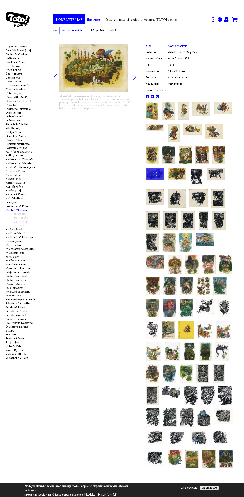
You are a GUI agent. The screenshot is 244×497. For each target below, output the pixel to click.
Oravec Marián (15, 283)
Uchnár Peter (14, 346)
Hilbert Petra (14, 139)
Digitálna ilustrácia (18, 108)
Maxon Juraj (14, 241)
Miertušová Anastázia (20, 248)
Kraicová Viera (15, 194)
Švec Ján (11, 334)
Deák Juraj (12, 104)
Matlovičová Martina (19, 237)
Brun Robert (13, 69)
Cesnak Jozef (13, 77)
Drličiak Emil (14, 116)
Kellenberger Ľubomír (19, 159)
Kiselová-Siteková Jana (20, 167)
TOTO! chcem (166, 19)
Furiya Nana (14, 132)
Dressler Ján (13, 112)
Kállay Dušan (14, 155)
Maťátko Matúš (16, 233)
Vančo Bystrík (15, 350)
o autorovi (20, 221)
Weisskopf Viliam (17, 357)
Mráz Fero (12, 256)
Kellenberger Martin (19, 163)
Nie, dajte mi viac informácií (100, 494)
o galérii (123, 19)
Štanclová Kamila (17, 326)
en (220, 19)
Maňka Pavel (14, 229)
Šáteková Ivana (15, 307)
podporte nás (69, 19)
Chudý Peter (13, 81)
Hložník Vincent (16, 147)
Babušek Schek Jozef (18, 50)
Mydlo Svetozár (15, 260)
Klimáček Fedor (15, 171)
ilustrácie (20, 225)
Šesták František (16, 315)
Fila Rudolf (13, 128)
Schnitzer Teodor (17, 311)
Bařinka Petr (14, 58)
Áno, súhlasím (189, 488)
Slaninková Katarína (19, 322)
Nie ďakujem (209, 488)
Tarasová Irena (15, 338)
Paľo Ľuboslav (14, 287)
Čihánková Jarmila (18, 85)
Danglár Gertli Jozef (18, 100)
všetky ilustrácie (72, 30)
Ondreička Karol (16, 276)
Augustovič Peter (16, 46)
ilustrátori (94, 19)
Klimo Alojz (13, 174)
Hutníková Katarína (19, 151)
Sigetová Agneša (16, 318)
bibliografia (21, 217)
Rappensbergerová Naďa (21, 299)
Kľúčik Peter (13, 178)
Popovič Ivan (13, 295)
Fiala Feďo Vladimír (18, 124)
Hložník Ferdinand (18, 143)
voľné (112, 30)
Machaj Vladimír (16, 209)
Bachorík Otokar (16, 54)
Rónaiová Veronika (18, 303)
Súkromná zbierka (156, 90)
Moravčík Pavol (15, 252)
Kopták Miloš (14, 186)
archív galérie (95, 30)
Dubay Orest (13, 120)
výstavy (109, 19)
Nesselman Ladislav (18, 268)
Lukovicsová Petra (17, 206)
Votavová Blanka (16, 353)
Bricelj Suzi (13, 65)
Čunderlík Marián (17, 97)
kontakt (149, 19)
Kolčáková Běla (15, 182)
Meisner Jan (13, 244)
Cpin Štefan (13, 93)
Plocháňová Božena (18, 291)
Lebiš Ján (11, 202)
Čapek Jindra (14, 73)
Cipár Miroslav (15, 89)
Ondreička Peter (16, 279)
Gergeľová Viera (16, 135)
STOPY (10, 330)
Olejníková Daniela (18, 272)
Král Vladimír (15, 198)
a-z (55, 30)
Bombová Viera (15, 62)
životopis (19, 213)
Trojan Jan (12, 342)
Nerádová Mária (16, 264)
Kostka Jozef (13, 190)
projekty (136, 19)
